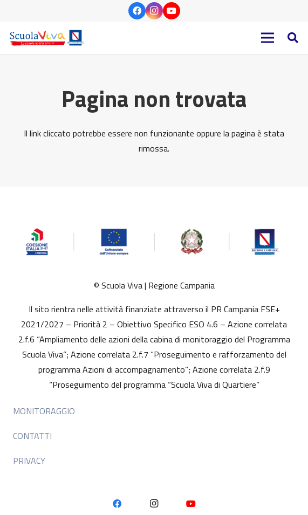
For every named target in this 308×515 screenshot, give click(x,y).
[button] (293, 38)
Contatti (32, 435)
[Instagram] (154, 10)
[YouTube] (171, 10)
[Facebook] (137, 10)
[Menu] (267, 37)
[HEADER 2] (48, 37)
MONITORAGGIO (44, 410)
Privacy (29, 460)
